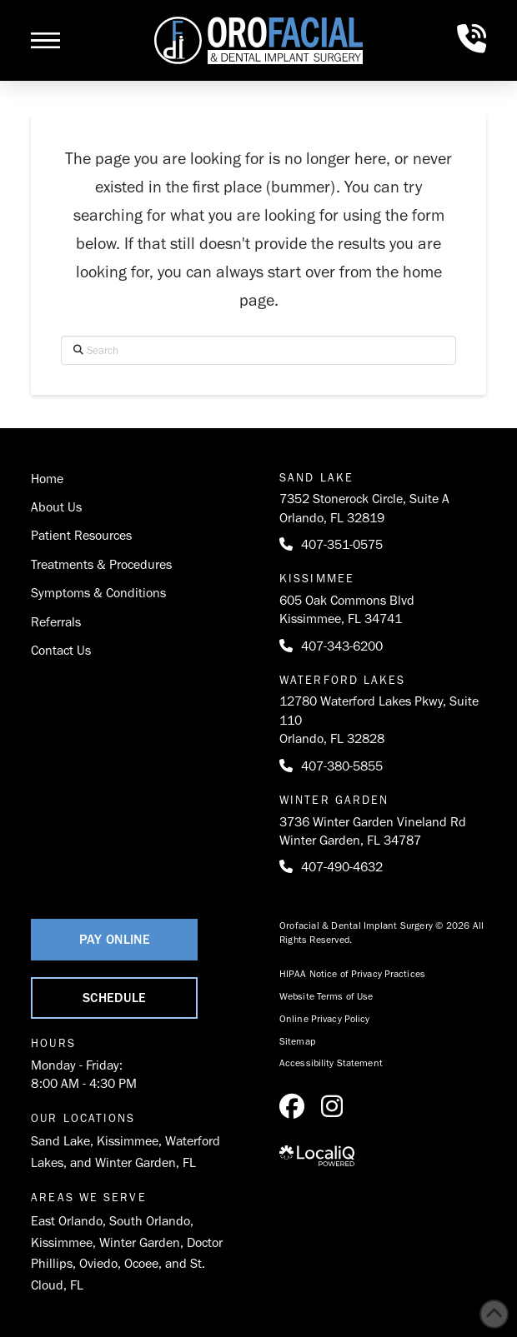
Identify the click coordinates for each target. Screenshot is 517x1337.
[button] (45, 40)
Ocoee (141, 1263)
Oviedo (98, 1263)
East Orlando (67, 1221)
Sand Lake (60, 1141)
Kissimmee (127, 1141)
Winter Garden (139, 1242)
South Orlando (149, 1221)
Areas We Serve (88, 1197)
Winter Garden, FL (145, 1162)
